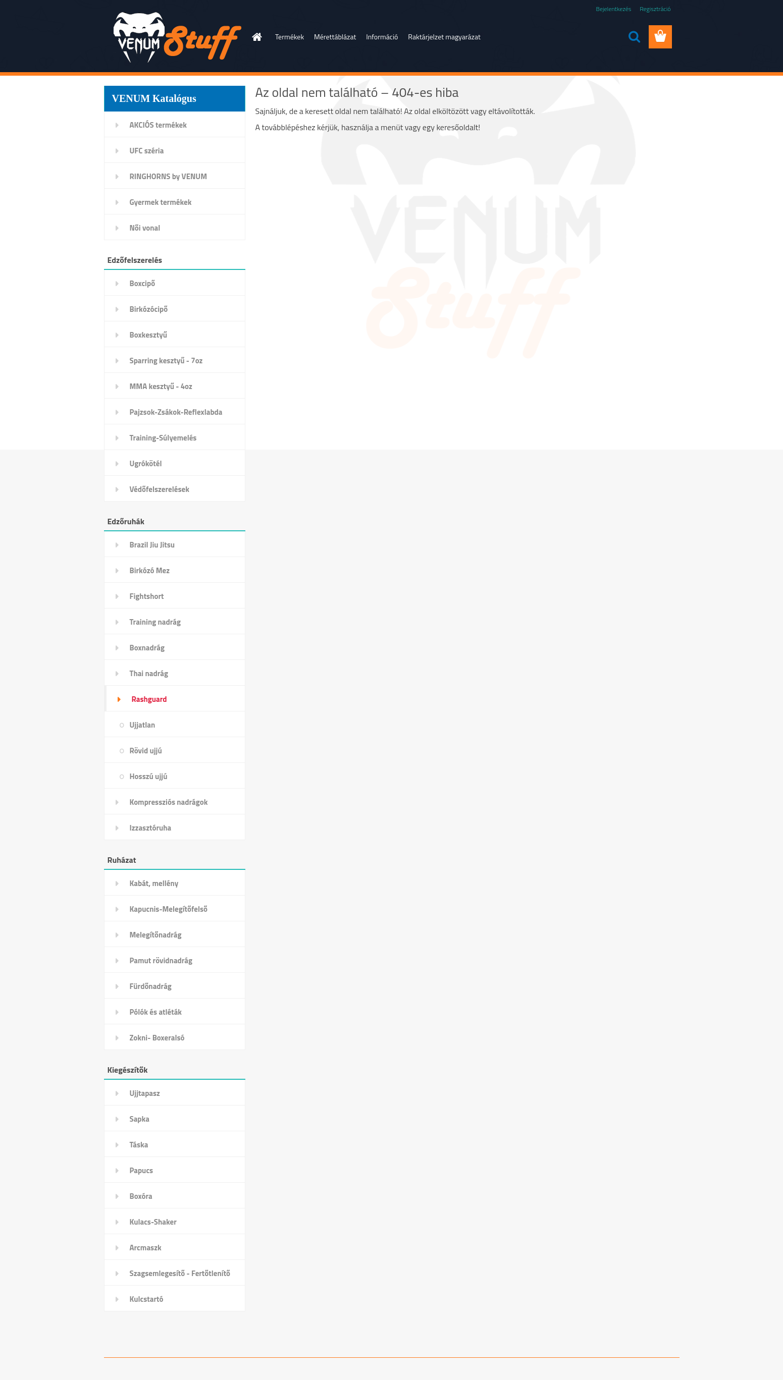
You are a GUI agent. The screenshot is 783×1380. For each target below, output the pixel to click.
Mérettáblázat (335, 36)
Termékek (289, 36)
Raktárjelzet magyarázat (444, 36)
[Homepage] (256, 36)
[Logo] (173, 37)
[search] (634, 36)
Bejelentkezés (614, 9)
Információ (382, 36)
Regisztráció (655, 9)
